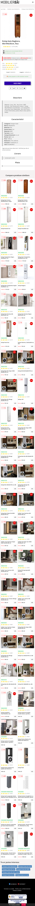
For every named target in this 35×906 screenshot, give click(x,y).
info (15, 204)
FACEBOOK (13, 884)
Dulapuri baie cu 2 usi (22, 875)
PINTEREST (21, 884)
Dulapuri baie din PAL (25, 866)
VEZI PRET (18, 83)
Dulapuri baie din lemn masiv (11, 872)
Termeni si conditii (9, 889)
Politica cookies (17, 890)
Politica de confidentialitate (22, 889)
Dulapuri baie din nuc (9, 869)
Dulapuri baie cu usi (8, 875)
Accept (24, 904)
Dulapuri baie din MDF (23, 869)
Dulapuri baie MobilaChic (28, 9)
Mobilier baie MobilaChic (13, 9)
